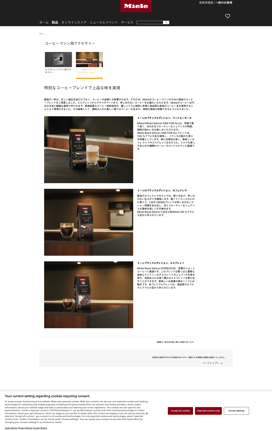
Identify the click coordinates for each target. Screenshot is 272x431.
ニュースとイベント (104, 22)
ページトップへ (211, 363)
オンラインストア (74, 22)
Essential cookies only (208, 411)
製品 (55, 22)
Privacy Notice (25, 428)
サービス (127, 22)
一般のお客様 (223, 3)
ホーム (44, 22)
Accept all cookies (180, 411)
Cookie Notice (40, 428)
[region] (136, 411)
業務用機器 (206, 3)
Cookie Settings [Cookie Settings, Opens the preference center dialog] (236, 411)
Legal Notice (11, 428)
